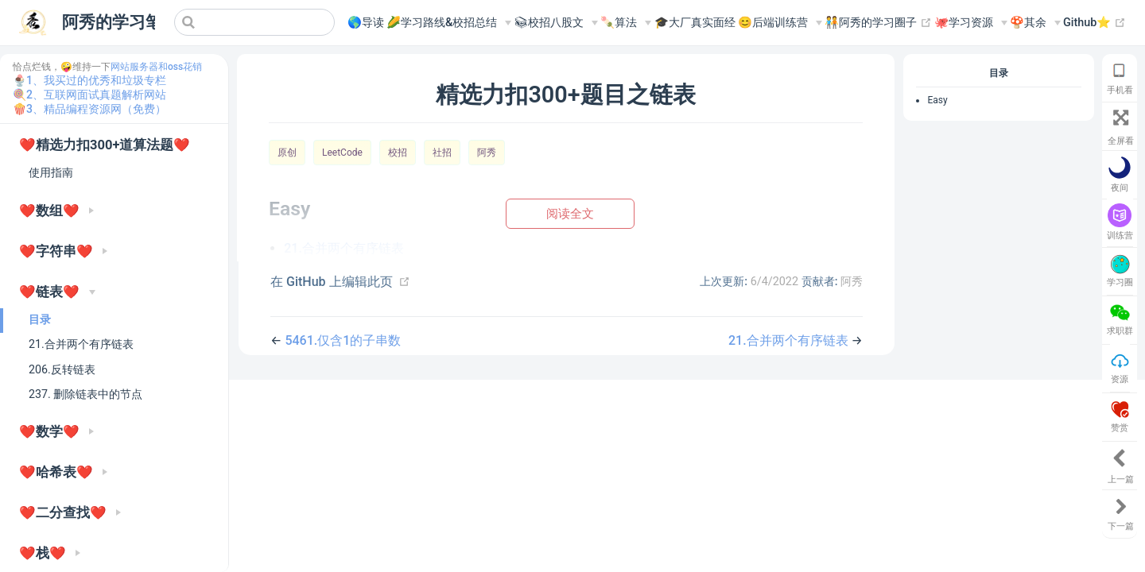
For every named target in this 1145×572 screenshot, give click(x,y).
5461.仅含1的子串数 (343, 340)
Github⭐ (1094, 23)
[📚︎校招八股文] (556, 23)
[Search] (254, 22)
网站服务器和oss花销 (156, 66)
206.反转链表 (62, 369)
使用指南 (51, 172)
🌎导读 (365, 22)
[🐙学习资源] (970, 23)
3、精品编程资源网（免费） (96, 108)
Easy (937, 100)
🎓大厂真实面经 (695, 22)
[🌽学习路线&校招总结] (448, 23)
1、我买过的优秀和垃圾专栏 (96, 80)
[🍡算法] (625, 23)
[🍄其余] (1035, 23)
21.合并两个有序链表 (81, 344)
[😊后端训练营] (780, 23)
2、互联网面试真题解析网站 (96, 94)
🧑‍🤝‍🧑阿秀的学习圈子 (878, 23)
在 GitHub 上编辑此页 (331, 281)
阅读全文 (570, 213)
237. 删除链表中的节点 (85, 394)
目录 (40, 319)
